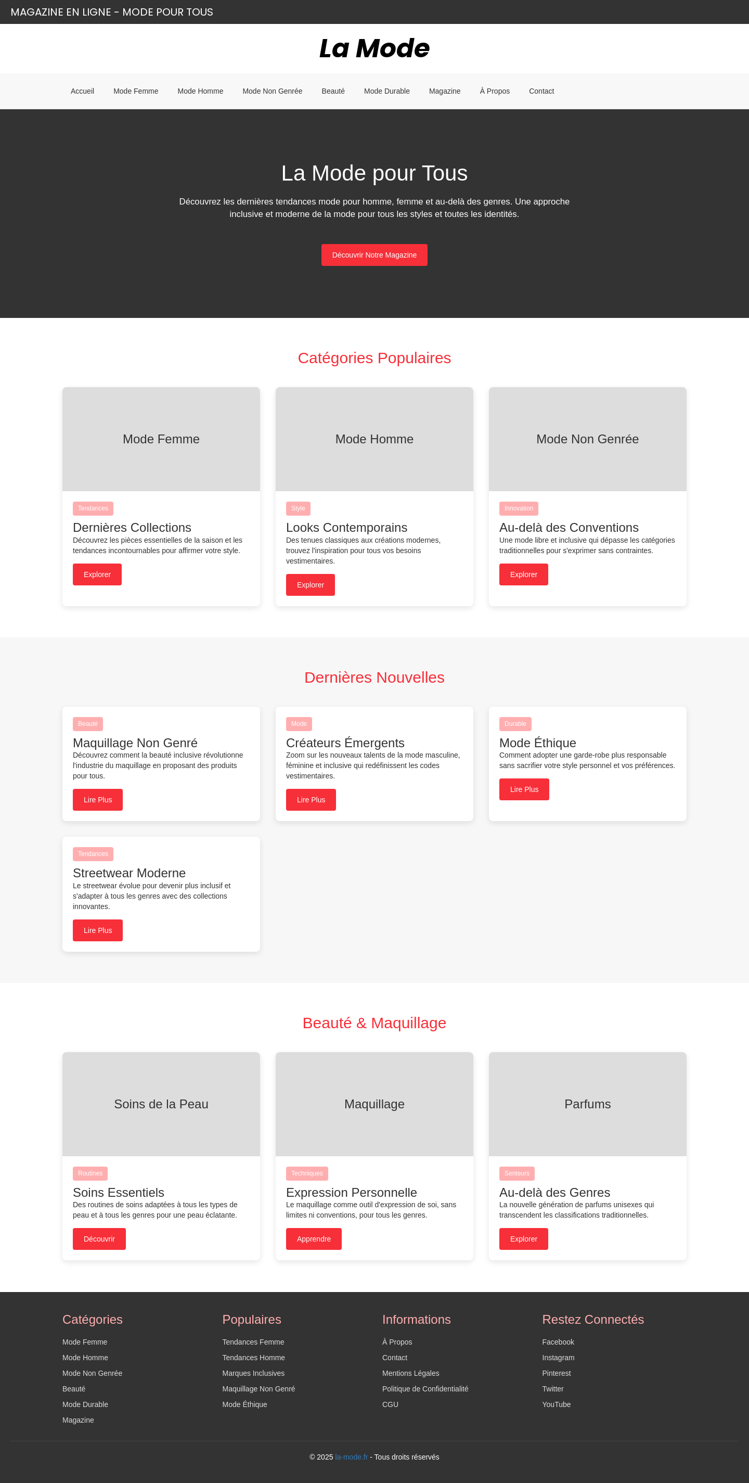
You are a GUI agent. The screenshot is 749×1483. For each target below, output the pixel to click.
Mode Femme (135, 91)
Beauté (333, 91)
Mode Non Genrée (272, 91)
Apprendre (314, 1239)
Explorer (97, 574)
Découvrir (99, 1239)
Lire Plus (98, 800)
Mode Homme (201, 91)
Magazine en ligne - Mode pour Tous (111, 12)
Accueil (82, 91)
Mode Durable (387, 91)
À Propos (495, 91)
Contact (541, 91)
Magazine (445, 91)
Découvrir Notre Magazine (374, 255)
